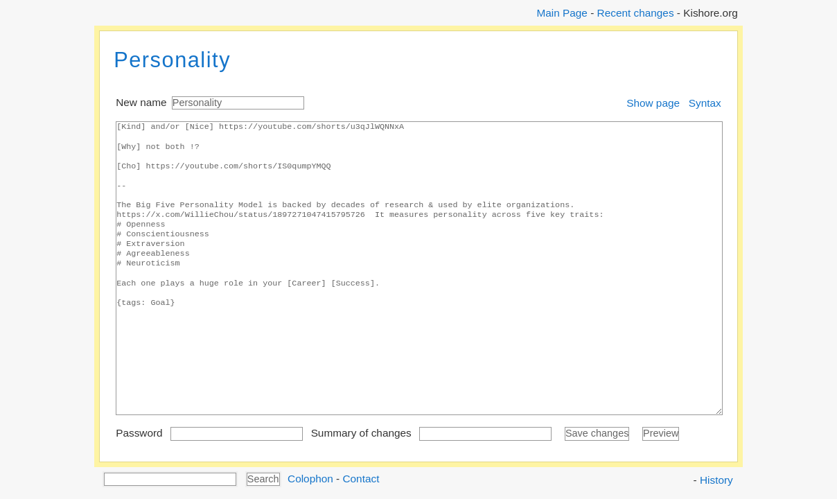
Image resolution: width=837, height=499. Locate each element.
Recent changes (635, 13)
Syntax (705, 103)
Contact (360, 478)
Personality (172, 60)
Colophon (310, 478)
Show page (653, 103)
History (716, 480)
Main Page (561, 13)
